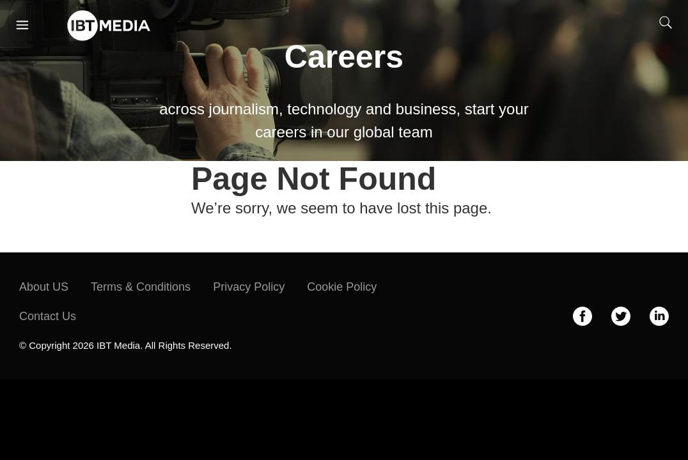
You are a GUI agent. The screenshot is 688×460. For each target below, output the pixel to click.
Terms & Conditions (141, 286)
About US (43, 286)
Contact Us (47, 316)
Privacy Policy (249, 286)
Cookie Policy (342, 286)
